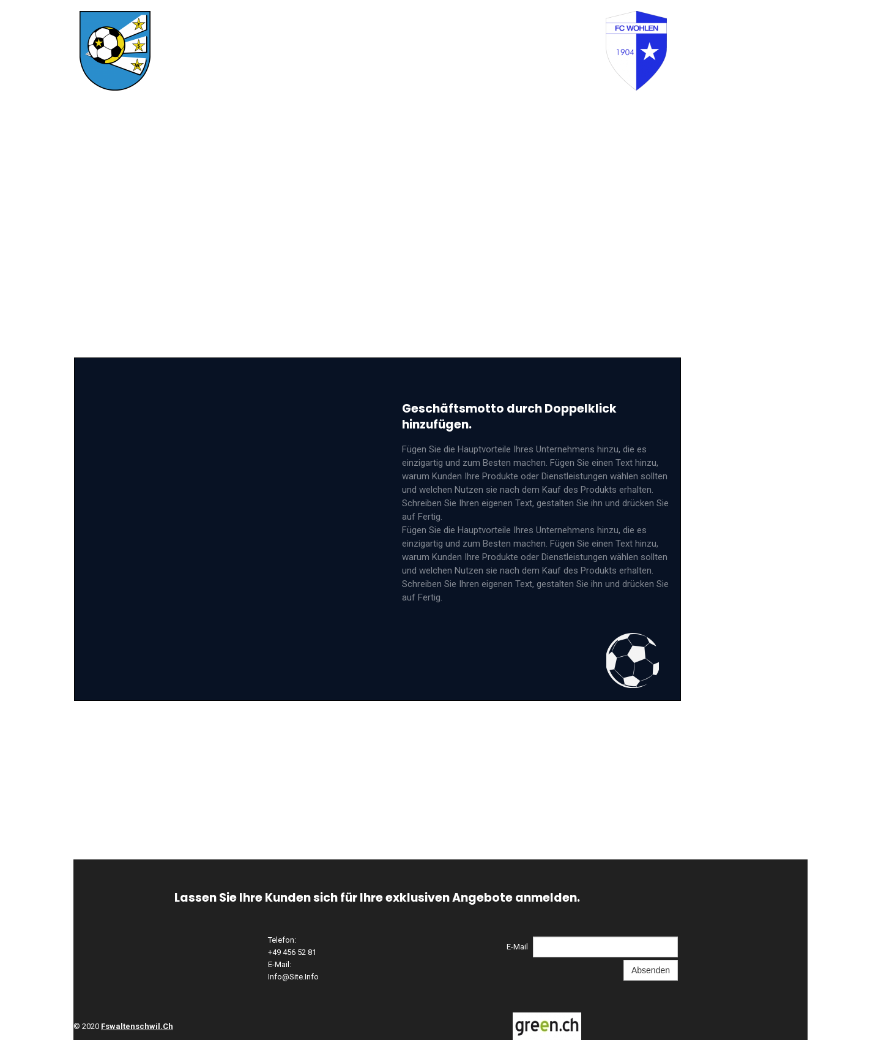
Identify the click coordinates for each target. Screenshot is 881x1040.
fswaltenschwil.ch (137, 1026)
